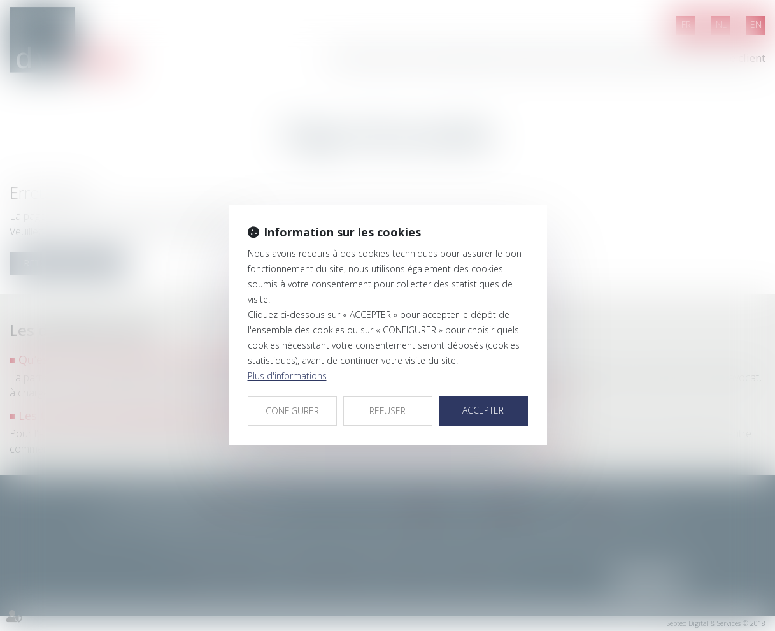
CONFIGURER (292, 411)
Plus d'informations (287, 376)
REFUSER (387, 411)
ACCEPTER (483, 410)
